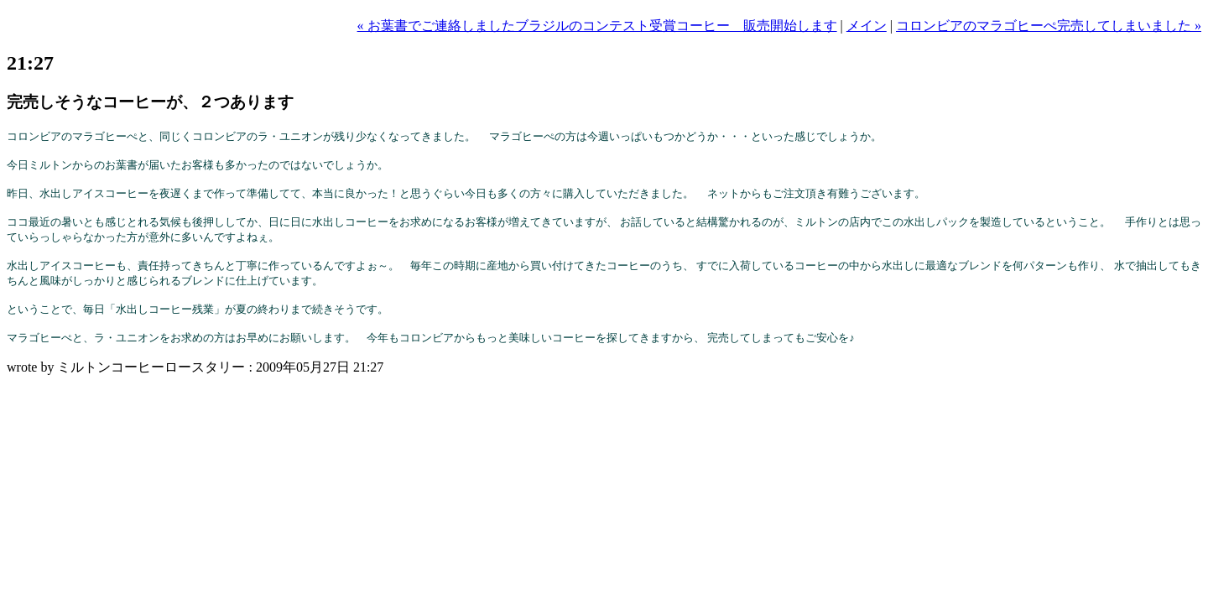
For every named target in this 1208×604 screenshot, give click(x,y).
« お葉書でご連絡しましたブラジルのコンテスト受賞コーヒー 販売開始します (597, 25)
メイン (866, 25)
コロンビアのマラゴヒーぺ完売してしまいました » (1048, 25)
